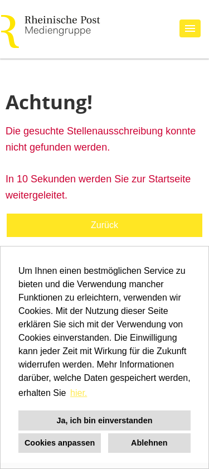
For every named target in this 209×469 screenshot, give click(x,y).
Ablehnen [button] (149, 442)
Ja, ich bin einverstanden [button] (105, 420)
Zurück (104, 225)
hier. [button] (78, 393)
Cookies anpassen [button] (60, 442)
